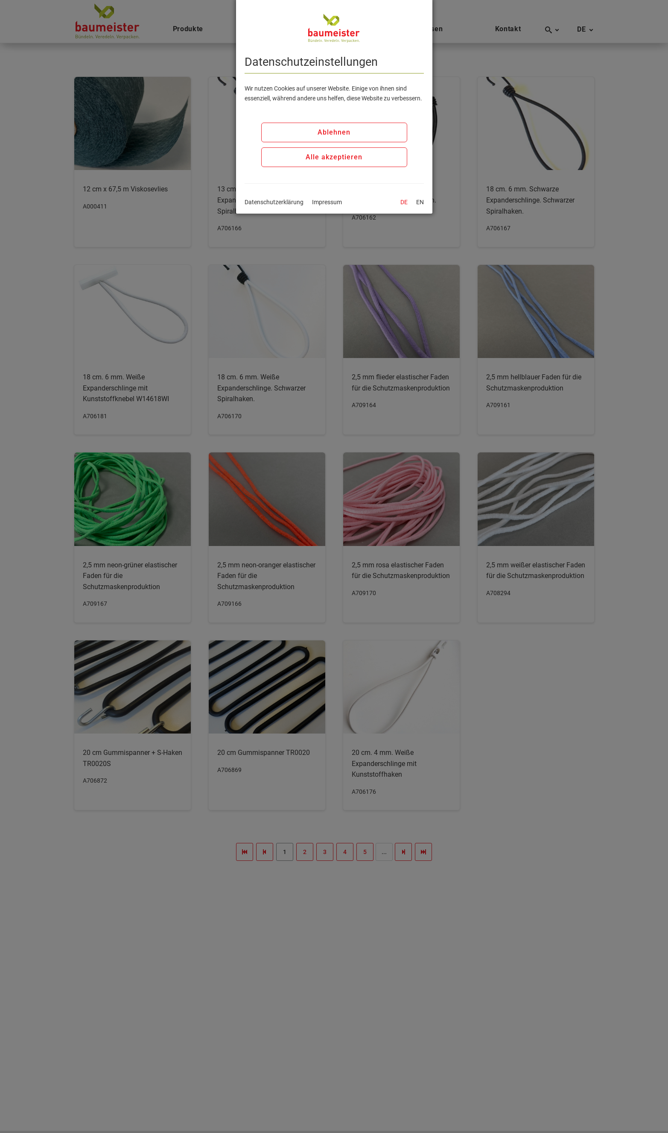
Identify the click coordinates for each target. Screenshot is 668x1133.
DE (404, 202)
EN (420, 202)
